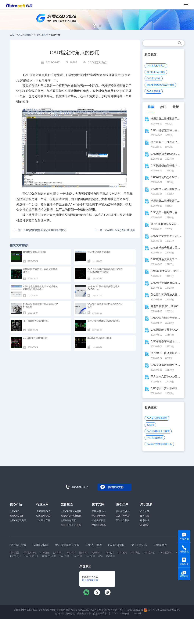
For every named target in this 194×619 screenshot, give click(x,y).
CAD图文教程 (41, 34)
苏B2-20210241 (135, 610)
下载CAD (70, 552)
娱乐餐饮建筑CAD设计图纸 (160, 85)
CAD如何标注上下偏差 (158, 431)
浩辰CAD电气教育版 (71, 516)
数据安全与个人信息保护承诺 (92, 613)
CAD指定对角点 (97, 62)
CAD (12, 34)
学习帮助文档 (99, 516)
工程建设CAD (43, 511)
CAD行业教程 (24, 34)
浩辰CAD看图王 (18, 520)
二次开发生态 (123, 516)
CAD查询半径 (153, 78)
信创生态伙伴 (123, 511)
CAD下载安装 (31, 556)
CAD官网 (77, 556)
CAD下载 (136, 613)
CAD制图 (14, 552)
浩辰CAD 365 (16, 516)
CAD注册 (64, 556)
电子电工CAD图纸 (156, 72)
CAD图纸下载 (49, 556)
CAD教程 (122, 552)
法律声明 (59, 613)
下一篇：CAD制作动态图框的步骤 (115, 230)
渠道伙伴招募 (123, 520)
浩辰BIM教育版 (68, 520)
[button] (94, 25)
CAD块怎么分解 (155, 437)
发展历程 (144, 516)
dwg (100, 556)
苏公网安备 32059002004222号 (162, 610)
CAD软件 (124, 613)
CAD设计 (109, 552)
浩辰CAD (14, 511)
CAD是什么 (149, 552)
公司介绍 (144, 511)
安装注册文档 (99, 511)
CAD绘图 (90, 556)
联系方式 (144, 520)
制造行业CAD (43, 516)
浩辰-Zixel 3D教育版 (71, 525)
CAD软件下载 (29, 552)
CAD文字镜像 (153, 91)
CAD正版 (44, 552)
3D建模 (150, 424)
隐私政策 (70, 613)
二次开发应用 (43, 520)
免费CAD (57, 552)
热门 (163, 107)
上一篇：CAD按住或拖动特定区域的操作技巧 (39, 230)
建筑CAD (96, 552)
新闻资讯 (144, 525)
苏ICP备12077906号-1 (87, 610)
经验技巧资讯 (99, 525)
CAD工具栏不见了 (156, 65)
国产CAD (83, 552)
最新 (176, 107)
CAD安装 (135, 552)
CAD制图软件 (166, 552)
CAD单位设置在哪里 (157, 418)
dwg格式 (110, 556)
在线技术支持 (116, 487)
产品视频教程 (99, 520)
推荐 (151, 107)
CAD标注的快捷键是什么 (159, 444)
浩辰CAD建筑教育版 (71, 511)
